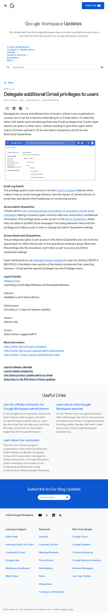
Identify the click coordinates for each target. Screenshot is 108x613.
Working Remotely (48, 552)
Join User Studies (81, 576)
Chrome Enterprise (82, 552)
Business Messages (82, 568)
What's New (12, 576)
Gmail (22, 100)
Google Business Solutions (86, 560)
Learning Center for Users (20, 544)
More (11, 60)
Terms (70, 609)
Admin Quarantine (75, 219)
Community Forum (15, 552)
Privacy (64, 609)
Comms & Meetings (19, 47)
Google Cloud (79, 536)
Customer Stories (48, 544)
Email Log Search (66, 190)
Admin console (11, 100)
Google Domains (81, 544)
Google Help (12, 560)
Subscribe (93, 5)
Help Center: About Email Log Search (25, 346)
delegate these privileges (49, 260)
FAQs (42, 576)
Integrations (45, 584)
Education (13, 58)
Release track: (12, 280)
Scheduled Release (50, 100)
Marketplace (46, 568)
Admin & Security (17, 55)
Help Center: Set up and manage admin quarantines (34, 350)
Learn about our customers (21, 440)
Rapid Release (33, 100)
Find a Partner (46, 560)
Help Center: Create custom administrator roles (32, 354)
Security (43, 536)
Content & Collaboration (21, 49)
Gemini (12, 52)
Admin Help (12, 536)
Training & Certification (51, 592)
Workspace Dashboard (18, 568)
